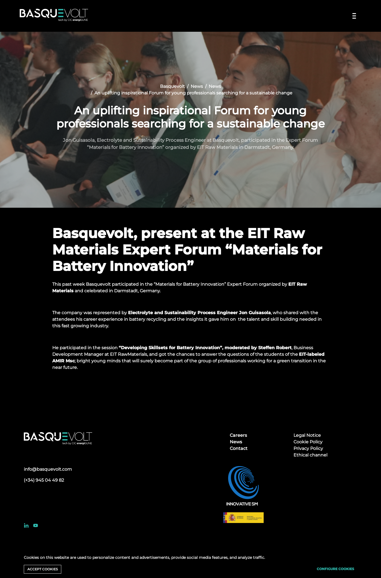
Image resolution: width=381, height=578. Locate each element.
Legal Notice (307, 435)
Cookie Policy (307, 441)
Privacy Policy (308, 448)
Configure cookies (335, 569)
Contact (239, 448)
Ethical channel (310, 455)
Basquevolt (172, 86)
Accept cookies (42, 569)
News (197, 86)
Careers (238, 435)
